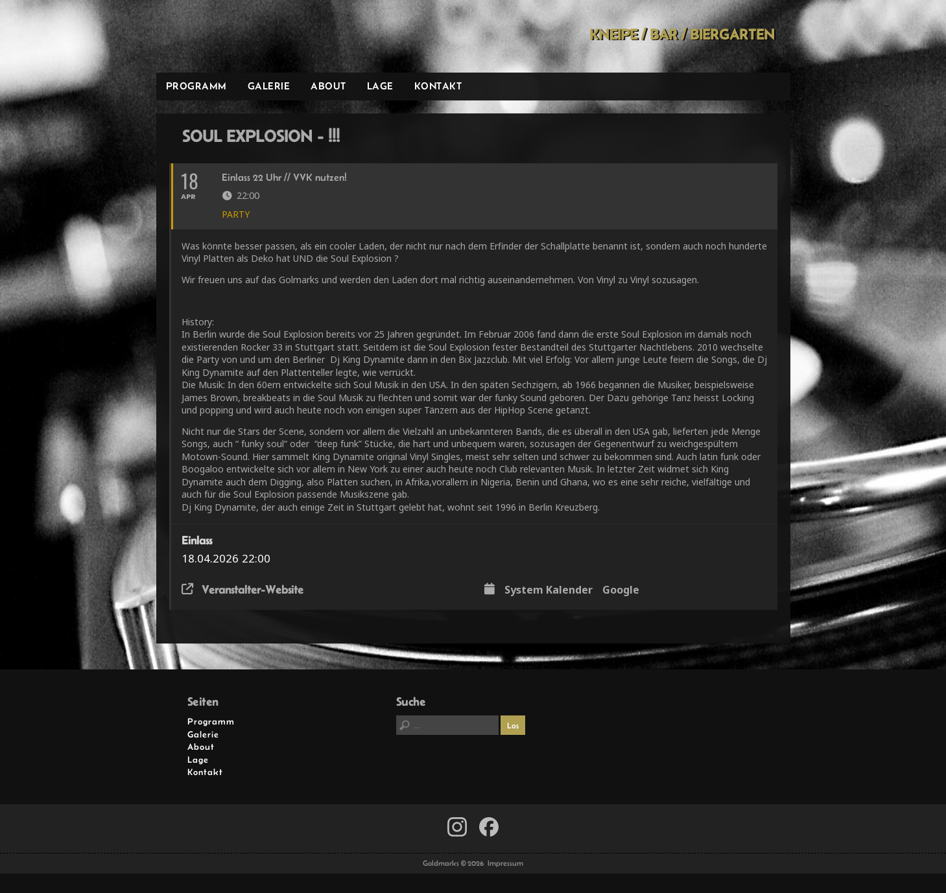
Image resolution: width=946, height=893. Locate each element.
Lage (380, 85)
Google (620, 590)
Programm (196, 85)
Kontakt (438, 85)
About (328, 85)
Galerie (269, 85)
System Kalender (548, 590)
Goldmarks (248, 36)
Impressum (505, 863)
